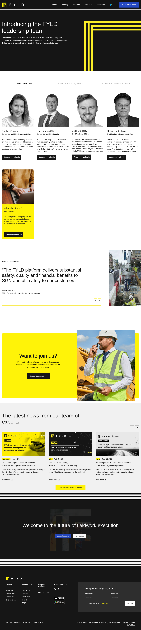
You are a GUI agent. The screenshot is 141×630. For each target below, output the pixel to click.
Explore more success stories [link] (70, 488)
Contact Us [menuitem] (26, 590)
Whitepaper (6, 459)
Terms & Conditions (13, 622)
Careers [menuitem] (25, 593)
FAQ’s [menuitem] (24, 603)
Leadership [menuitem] (26, 597)
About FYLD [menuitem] (27, 585)
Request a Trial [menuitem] (43, 592)
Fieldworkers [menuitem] (10, 593)
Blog (50, 459)
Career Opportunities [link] (14, 234)
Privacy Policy (105, 603)
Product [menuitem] (9, 585)
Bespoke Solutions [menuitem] (41, 586)
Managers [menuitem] (9, 590)
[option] (51, 280)
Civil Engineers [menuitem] (11, 600)
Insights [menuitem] (25, 600)
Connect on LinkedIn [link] (12, 157)
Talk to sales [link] (81, 545)
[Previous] (132, 427)
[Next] (137, 427)
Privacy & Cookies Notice (33, 622)
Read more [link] (7, 480)
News (98, 459)
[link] (13, 5)
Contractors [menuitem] (10, 597)
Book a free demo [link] (130, 5)
